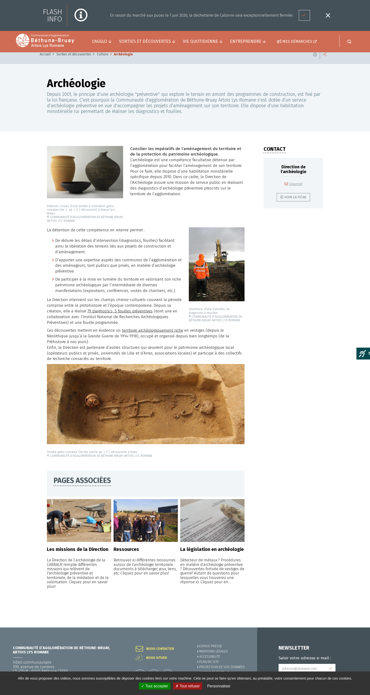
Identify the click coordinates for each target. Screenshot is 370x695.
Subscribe (330, 668)
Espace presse (210, 646)
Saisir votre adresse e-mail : (305, 658)
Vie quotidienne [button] (200, 41)
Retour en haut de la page (355, 627)
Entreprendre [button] (245, 41)
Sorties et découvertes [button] (145, 41)
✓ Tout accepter (154, 686)
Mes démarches (297, 41)
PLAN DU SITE (209, 662)
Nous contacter (160, 649)
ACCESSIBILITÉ (209, 657)
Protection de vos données (222, 667)
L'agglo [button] (99, 41)
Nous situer (156, 658)
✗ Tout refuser (187, 686)
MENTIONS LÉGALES (213, 651)
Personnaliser (218, 686)
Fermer (327, 15)
